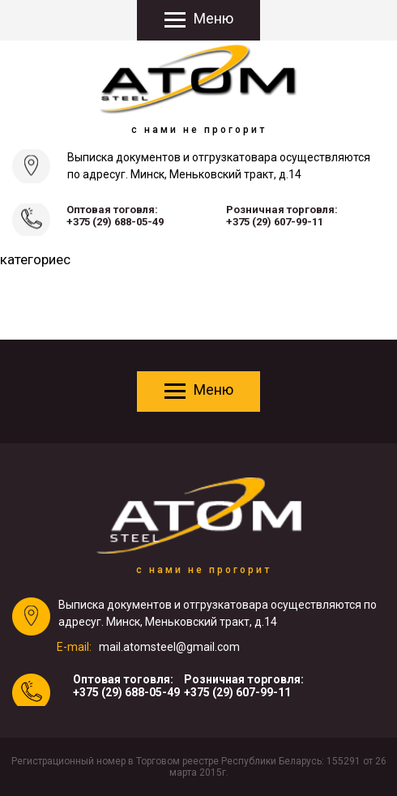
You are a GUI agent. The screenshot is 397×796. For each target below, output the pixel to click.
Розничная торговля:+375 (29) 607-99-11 (282, 215)
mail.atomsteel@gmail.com (169, 646)
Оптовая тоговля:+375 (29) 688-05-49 (115, 215)
